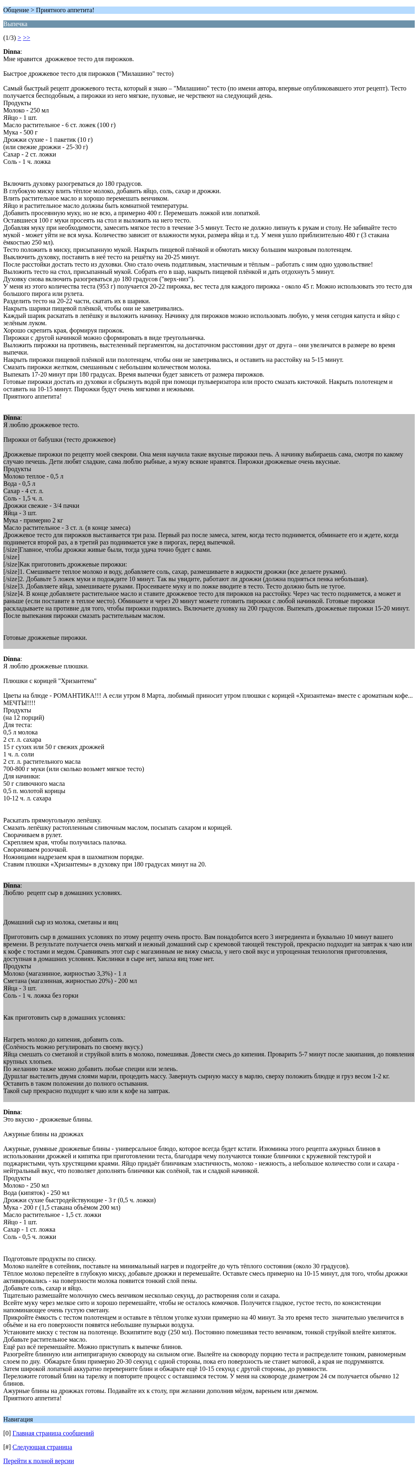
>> (26, 37)
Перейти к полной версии (38, 1460)
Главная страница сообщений (53, 1433)
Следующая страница (42, 1447)
